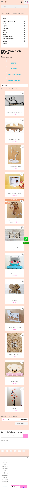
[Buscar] (14, 6)
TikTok (24, 451)
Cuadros (14, 68)
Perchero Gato (14, 273)
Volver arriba (21, 424)
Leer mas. (5, 486)
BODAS (5, 26)
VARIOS (5, 41)
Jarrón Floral (14, 408)
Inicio (5, 18)
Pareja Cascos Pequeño (14, 247)
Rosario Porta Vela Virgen (15, 166)
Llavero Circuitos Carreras (15, 354)
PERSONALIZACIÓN (8, 37)
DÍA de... (5, 30)
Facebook (2, 451)
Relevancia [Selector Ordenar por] (14, 85)
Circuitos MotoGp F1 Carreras (15, 112)
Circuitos (14, 63)
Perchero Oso (14, 381)
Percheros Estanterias (14, 80)
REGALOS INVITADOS (8, 39)
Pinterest (11, 451)
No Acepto (15, 487)
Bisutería (5, 24)
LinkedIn (19, 451)
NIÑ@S (5, 34)
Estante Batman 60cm (14, 139)
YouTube (7, 451)
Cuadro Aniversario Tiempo (14, 193)
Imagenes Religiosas (14, 74)
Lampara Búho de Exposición (14, 220)
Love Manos (14, 300)
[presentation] (14, 446)
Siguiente (24, 419)
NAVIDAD (5, 32)
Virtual (5, 43)
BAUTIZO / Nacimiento (9, 21)
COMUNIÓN (6, 28)
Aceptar (23, 487)
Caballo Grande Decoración (14, 327)
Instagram (15, 451)
